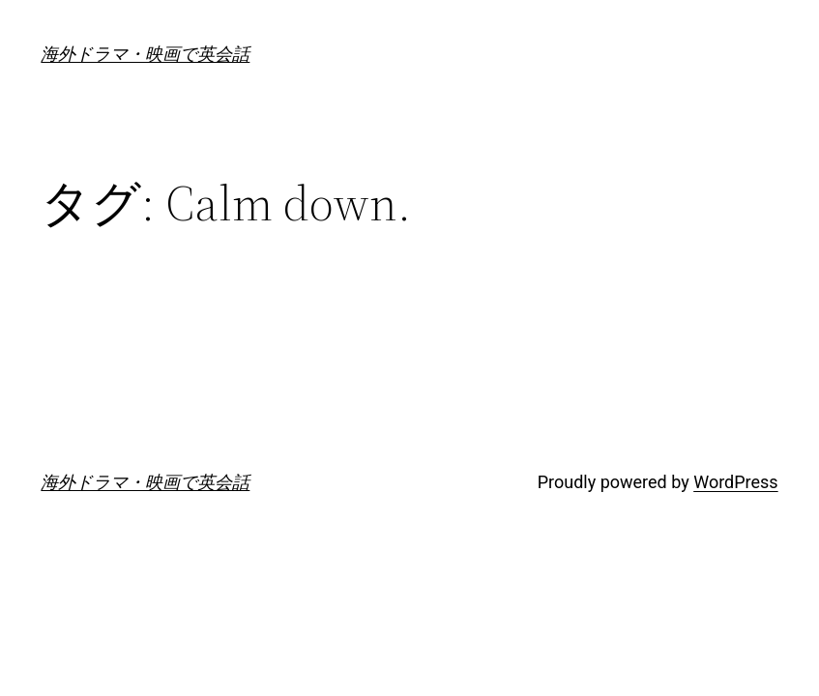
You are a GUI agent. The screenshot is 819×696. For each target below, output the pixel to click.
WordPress (735, 482)
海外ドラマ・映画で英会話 (145, 54)
